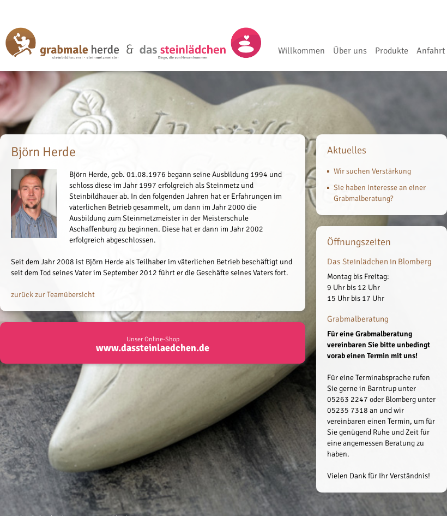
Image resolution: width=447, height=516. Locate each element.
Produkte (391, 51)
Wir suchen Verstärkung (372, 171)
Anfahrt (430, 51)
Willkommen (301, 51)
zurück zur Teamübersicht (53, 294)
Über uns (350, 51)
